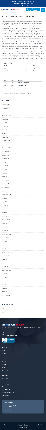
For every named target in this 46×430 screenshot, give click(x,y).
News (28, 3)
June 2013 (5, 281)
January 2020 (5, 184)
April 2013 (4, 288)
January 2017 (5, 252)
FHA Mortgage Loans (6, 387)
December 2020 (6, 148)
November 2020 (6, 152)
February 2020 (6, 180)
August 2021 (5, 119)
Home (3, 350)
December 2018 (6, 223)
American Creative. (23, 427)
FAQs (31, 3)
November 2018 (6, 227)
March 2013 (5, 292)
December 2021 (6, 105)
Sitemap (4, 367)
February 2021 (6, 141)
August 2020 (5, 159)
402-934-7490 (34, 9)
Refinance (23, 3)
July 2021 (4, 123)
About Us (4, 353)
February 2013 (6, 295)
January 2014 (5, 256)
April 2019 (4, 213)
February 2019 (6, 220)
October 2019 (5, 191)
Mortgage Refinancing (7, 395)
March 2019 (5, 216)
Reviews (4, 359)
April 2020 (5, 173)
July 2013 (4, 277)
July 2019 (4, 202)
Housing (4, 312)
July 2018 (4, 241)
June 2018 (5, 245)
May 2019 (4, 209)
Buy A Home (17, 3)
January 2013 (5, 299)
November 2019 (6, 188)
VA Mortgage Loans (6, 390)
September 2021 (6, 116)
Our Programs (5, 378)
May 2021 (4, 130)
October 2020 (5, 155)
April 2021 (4, 134)
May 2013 (4, 285)
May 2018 (4, 249)
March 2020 (5, 177)
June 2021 (5, 126)
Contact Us (4, 365)
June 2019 (5, 206)
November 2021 (6, 108)
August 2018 (5, 238)
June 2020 (5, 166)
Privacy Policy (5, 370)
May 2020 (4, 170)
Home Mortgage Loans (7, 384)
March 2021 (5, 137)
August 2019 (5, 198)
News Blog (4, 362)
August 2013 (5, 274)
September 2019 (6, 195)
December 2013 (6, 259)
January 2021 (5, 144)
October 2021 (5, 112)
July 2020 (4, 162)
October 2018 (5, 231)
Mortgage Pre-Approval (7, 381)
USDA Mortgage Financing (8, 392)
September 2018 (6, 234)
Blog (3, 309)
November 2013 (6, 263)
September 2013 (6, 270)
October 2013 (5, 267)
